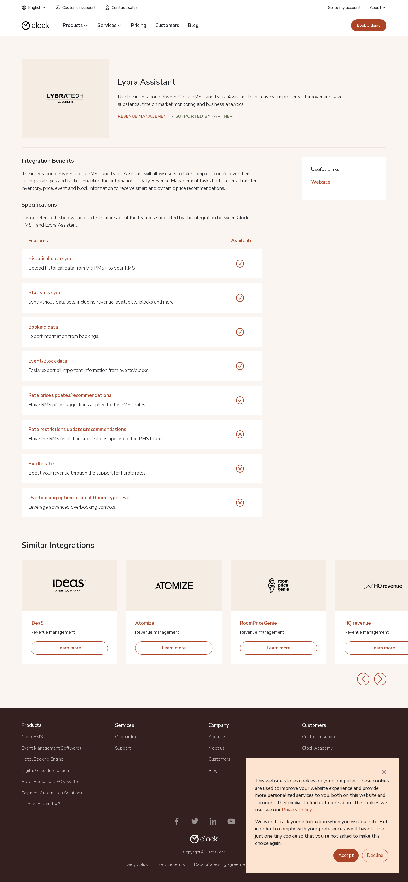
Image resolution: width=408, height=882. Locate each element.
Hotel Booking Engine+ (44, 759)
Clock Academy (317, 748)
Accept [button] (346, 855)
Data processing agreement (221, 864)
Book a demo (369, 25)
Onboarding (126, 737)
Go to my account (344, 7)
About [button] (378, 7)
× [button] (384, 771)
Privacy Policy (297, 810)
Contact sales (121, 7)
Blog (193, 25)
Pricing (138, 25)
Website (320, 182)
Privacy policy (135, 864)
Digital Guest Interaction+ (46, 770)
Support (123, 748)
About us (217, 737)
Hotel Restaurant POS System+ (53, 781)
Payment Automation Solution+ (52, 793)
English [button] (34, 7)
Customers (167, 25)
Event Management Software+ (52, 748)
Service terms (171, 864)
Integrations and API (41, 804)
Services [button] (109, 25)
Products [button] (75, 25)
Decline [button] (375, 855)
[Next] (380, 679)
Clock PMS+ (33, 737)
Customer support (76, 7)
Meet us (217, 748)
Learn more (69, 648)
